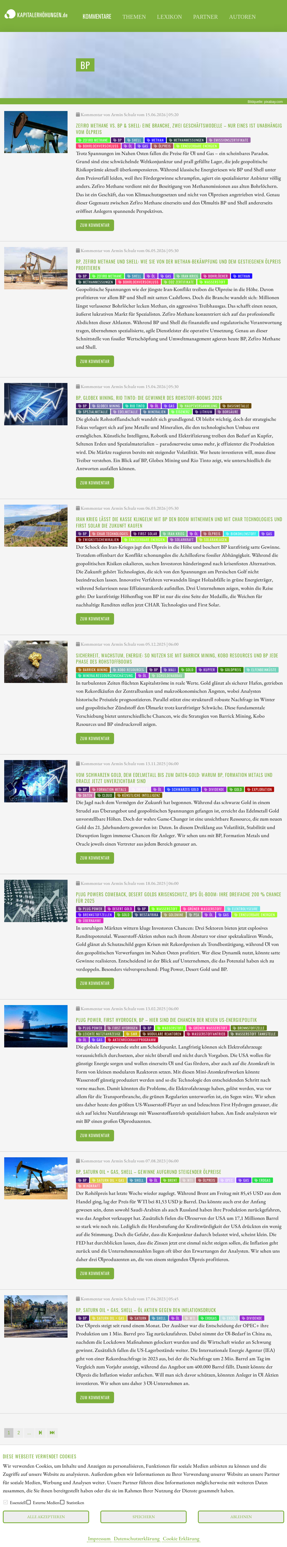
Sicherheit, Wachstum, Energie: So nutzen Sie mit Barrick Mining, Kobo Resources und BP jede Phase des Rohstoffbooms (177, 658)
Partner (205, 17)
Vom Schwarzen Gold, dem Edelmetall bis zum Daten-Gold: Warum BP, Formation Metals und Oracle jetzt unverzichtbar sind (174, 778)
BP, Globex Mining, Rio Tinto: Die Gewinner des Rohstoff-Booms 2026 (149, 397)
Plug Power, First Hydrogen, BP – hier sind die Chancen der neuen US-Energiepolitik (166, 1020)
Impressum (99, 1538)
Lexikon (169, 17)
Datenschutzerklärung (136, 1538)
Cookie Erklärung (181, 1538)
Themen (134, 17)
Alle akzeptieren (46, 1516)
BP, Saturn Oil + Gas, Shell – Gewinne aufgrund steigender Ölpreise (148, 1172)
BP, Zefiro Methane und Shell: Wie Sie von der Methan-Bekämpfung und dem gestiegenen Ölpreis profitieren (178, 264)
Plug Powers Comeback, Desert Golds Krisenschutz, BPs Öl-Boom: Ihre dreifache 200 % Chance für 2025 (178, 897)
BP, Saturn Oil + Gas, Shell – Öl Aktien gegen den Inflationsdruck (146, 1310)
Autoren (242, 17)
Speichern (144, 1516)
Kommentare (97, 16)
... (29, 1432)
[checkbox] (5, 1502)
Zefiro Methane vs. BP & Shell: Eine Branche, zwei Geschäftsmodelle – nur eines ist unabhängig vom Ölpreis (179, 128)
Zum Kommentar (95, 225)
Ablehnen (241, 1516)
